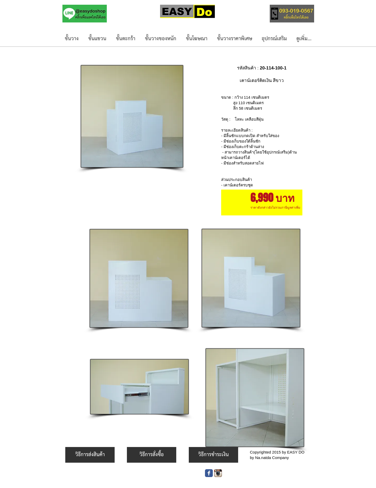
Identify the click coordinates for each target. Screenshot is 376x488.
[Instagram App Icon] (218, 473)
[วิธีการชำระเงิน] (213, 455)
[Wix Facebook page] (209, 473)
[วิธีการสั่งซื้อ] (151, 455)
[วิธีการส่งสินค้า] (90, 455)
